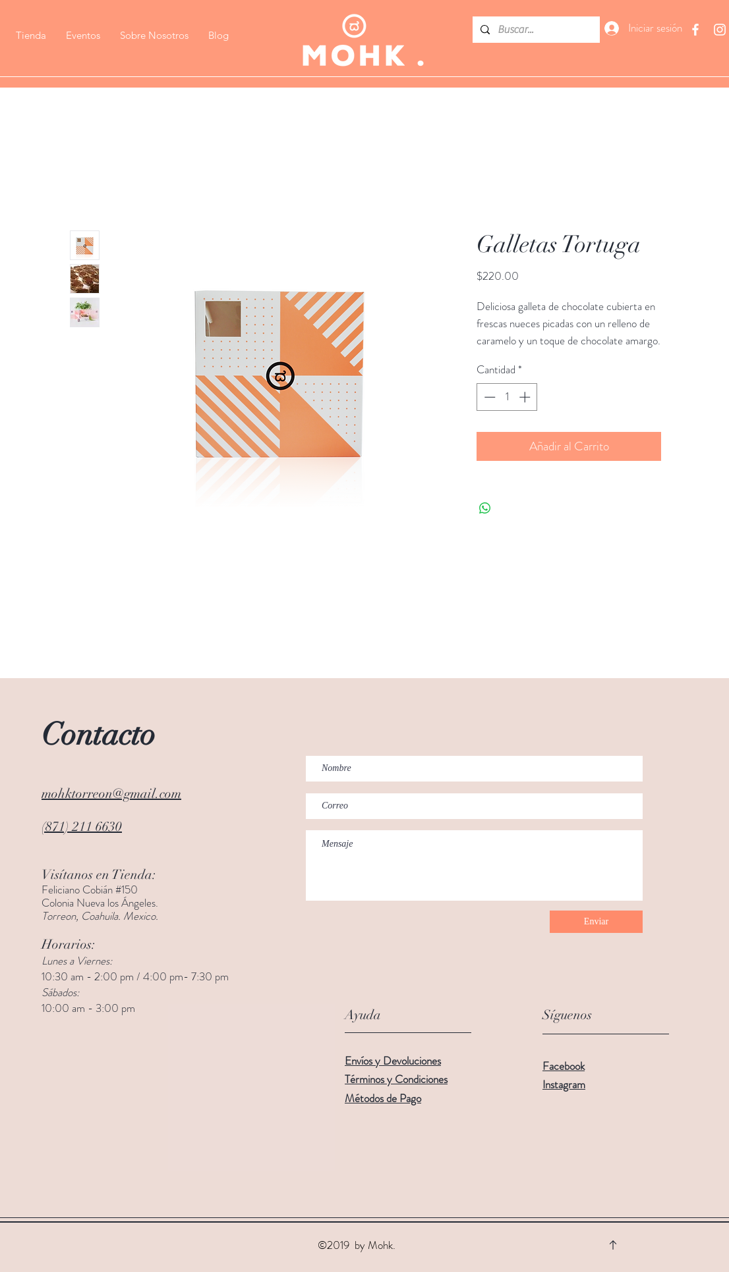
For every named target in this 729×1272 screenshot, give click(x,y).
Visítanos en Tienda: (99, 874)
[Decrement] (488, 397)
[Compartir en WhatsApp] (485, 508)
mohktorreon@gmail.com (111, 793)
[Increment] (526, 397)
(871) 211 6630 (82, 826)
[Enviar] (596, 922)
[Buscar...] (535, 29)
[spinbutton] (507, 397)
